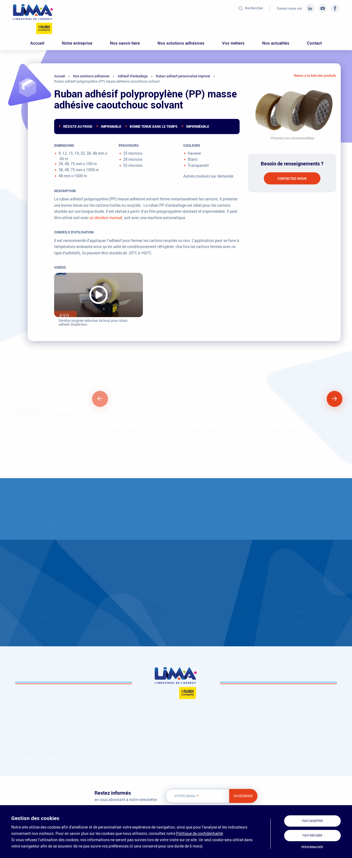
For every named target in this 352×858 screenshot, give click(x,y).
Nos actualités (275, 43)
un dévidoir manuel (105, 217)
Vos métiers (233, 43)
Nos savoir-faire (125, 43)
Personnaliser (312, 847)
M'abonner (243, 796)
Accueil (37, 43)
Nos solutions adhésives (180, 43)
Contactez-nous (292, 178)
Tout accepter (312, 821)
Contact (314, 43)
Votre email (186, 796)
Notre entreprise (77, 43)
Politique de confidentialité (199, 833)
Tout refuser (312, 835)
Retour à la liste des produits (315, 75)
